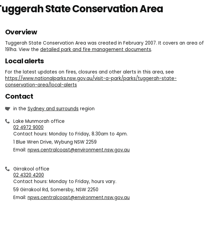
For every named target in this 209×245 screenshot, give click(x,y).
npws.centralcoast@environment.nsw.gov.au (79, 150)
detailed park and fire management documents (95, 49)
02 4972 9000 (28, 127)
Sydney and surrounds (53, 108)
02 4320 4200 (28, 175)
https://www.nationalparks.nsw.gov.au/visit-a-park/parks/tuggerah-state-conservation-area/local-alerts (91, 81)
